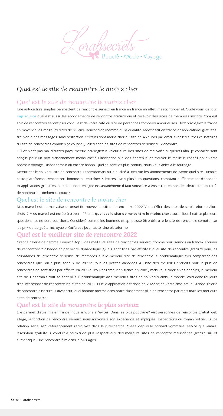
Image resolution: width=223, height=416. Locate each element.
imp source (26, 116)
